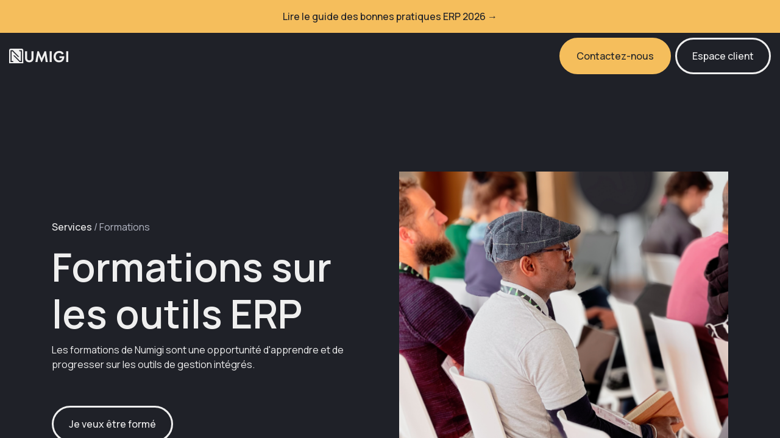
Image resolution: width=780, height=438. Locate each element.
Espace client (723, 56)
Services (72, 227)
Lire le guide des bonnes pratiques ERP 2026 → (390, 16)
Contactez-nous (615, 56)
